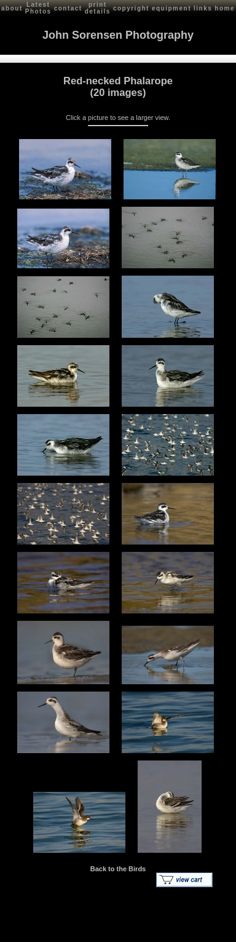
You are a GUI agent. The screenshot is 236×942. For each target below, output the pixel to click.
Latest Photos (38, 8)
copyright (131, 8)
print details (98, 8)
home (224, 8)
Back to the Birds (118, 868)
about (12, 8)
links (203, 8)
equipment (171, 8)
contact (68, 8)
